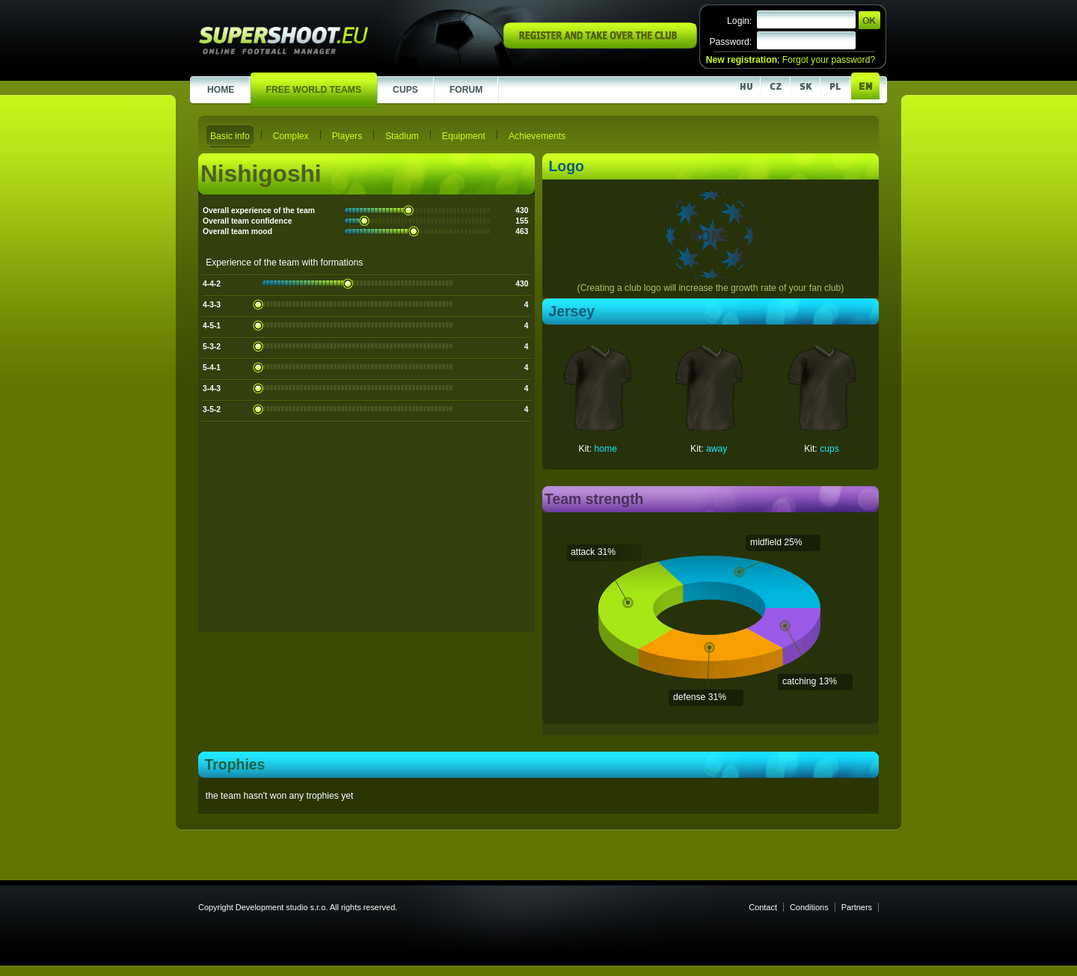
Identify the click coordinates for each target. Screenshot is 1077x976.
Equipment (463, 136)
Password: (730, 42)
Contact (763, 907)
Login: (739, 21)
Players (347, 136)
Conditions (809, 907)
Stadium (402, 136)
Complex (291, 136)
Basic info (230, 136)
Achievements (537, 136)
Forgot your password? (828, 60)
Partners (856, 907)
